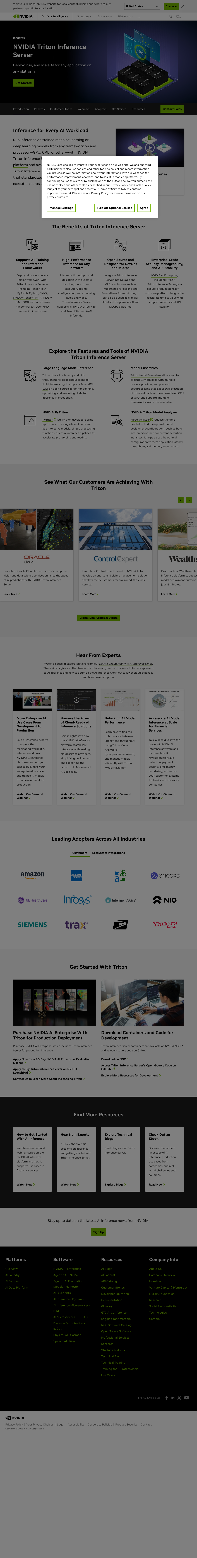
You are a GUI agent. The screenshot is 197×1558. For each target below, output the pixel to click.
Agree (144, 208)
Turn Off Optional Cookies (114, 208)
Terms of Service (109, 189)
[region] (100, 187)
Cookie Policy (142, 185)
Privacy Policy (119, 185)
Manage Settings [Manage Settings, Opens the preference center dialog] (61, 208)
